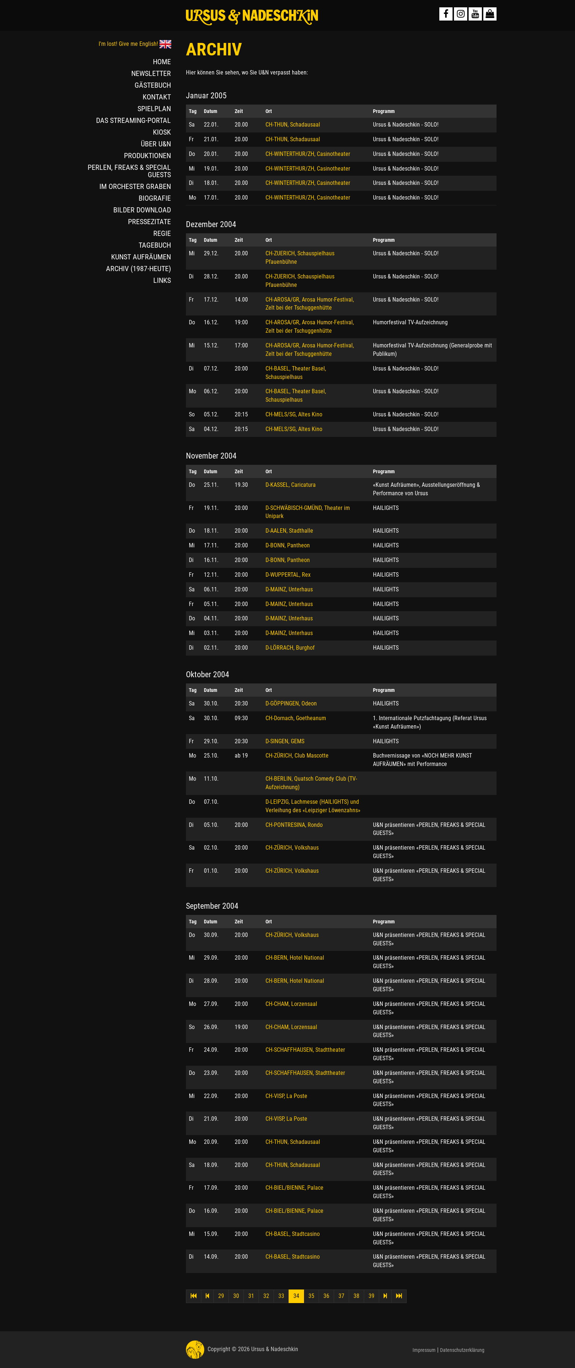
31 (251, 1295)
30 (236, 1295)
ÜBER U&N (156, 143)
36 (326, 1295)
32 (266, 1295)
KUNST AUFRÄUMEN (141, 256)
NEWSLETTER (151, 73)
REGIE (162, 233)
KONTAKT (157, 96)
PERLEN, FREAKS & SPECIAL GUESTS (129, 171)
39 (371, 1295)
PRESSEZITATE (149, 221)
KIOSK (162, 132)
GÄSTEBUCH (153, 85)
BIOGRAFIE (155, 198)
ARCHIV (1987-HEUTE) (138, 268)
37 (341, 1295)
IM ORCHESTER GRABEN (135, 186)
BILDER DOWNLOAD (142, 209)
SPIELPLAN (154, 108)
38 (356, 1295)
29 (221, 1295)
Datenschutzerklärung (462, 1350)
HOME (162, 61)
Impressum (424, 1350)
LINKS (162, 280)
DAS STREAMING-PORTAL (133, 120)
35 (311, 1295)
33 (281, 1295)
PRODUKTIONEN (147, 155)
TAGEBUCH (155, 245)
